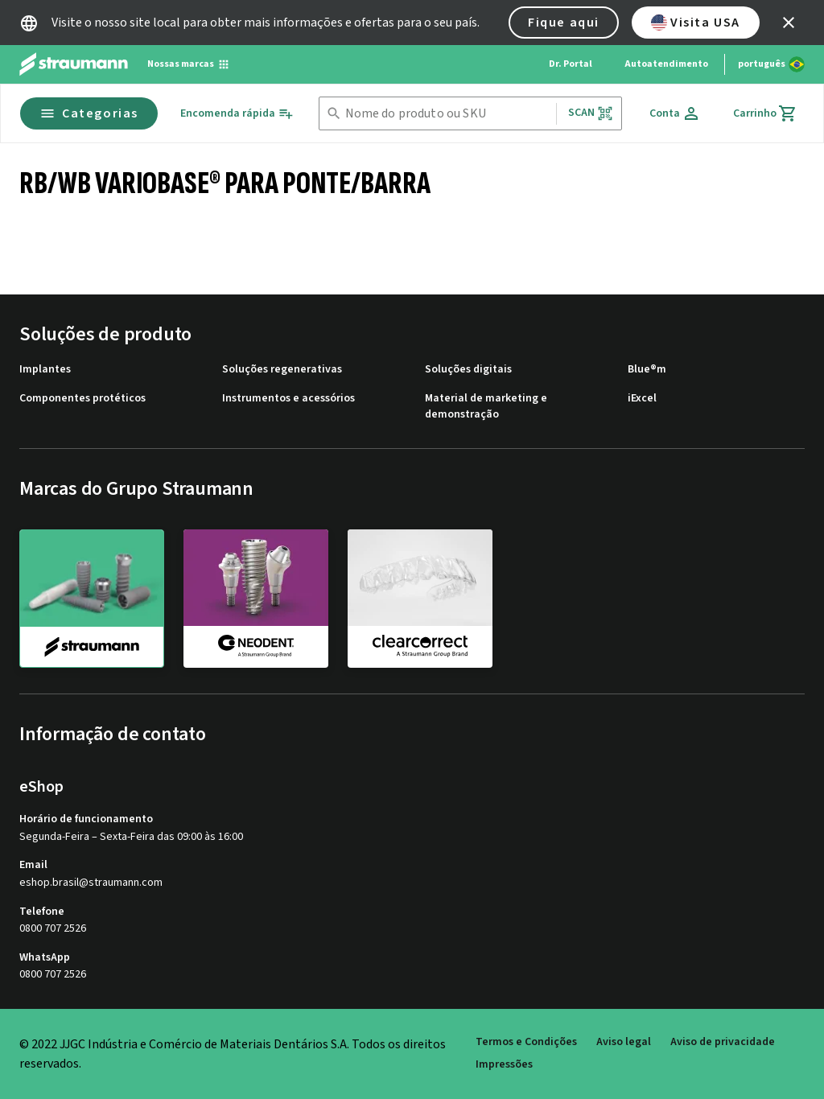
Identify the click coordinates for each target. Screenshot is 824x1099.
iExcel (642, 398)
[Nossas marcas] (188, 64)
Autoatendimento (666, 64)
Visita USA (695, 22)
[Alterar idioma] (771, 64)
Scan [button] (590, 113)
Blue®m (647, 369)
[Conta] (675, 113)
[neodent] (255, 597)
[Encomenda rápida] (237, 114)
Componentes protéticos (82, 398)
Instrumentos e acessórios (288, 398)
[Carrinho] (765, 113)
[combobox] (447, 113)
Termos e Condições (526, 1042)
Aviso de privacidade (722, 1042)
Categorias (88, 113)
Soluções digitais (468, 369)
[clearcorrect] (420, 597)
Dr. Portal (570, 64)
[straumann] (91, 598)
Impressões (504, 1064)
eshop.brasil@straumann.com (91, 883)
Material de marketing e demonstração (486, 406)
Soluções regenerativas (282, 369)
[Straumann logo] (73, 64)
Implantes (45, 369)
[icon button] (788, 22)
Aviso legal (623, 1042)
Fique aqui (563, 22)
